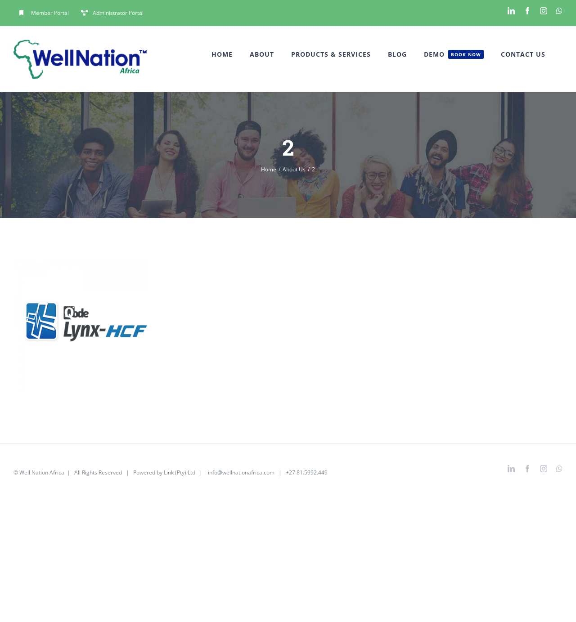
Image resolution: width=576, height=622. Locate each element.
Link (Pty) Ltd (179, 472)
